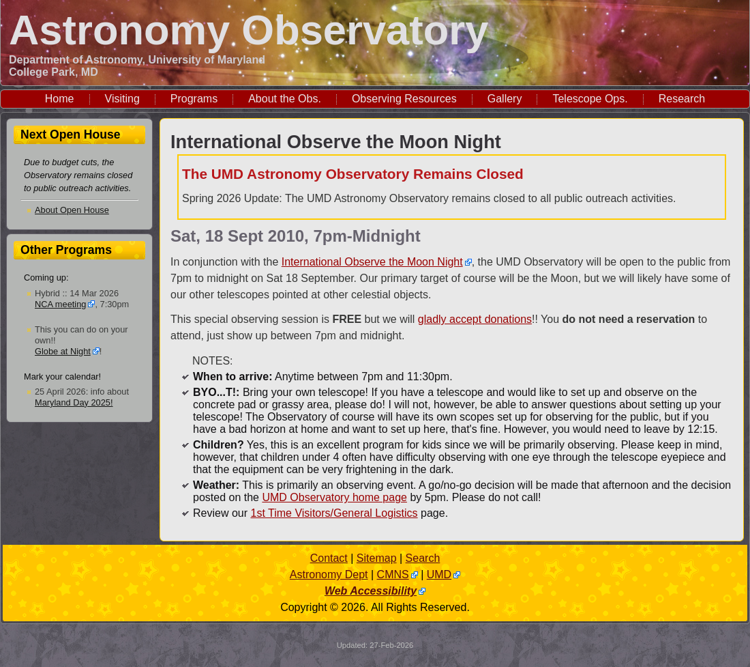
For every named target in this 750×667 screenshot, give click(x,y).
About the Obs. (284, 98)
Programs (193, 98)
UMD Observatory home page (334, 497)
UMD (439, 574)
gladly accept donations (475, 319)
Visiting (122, 98)
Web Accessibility (371, 591)
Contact (329, 558)
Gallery (504, 98)
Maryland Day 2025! (74, 402)
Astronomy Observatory (248, 29)
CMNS (393, 574)
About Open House (72, 210)
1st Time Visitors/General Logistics (333, 513)
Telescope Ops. (589, 98)
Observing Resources (404, 98)
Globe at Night (63, 351)
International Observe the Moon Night (372, 262)
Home (59, 98)
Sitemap (377, 558)
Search (423, 558)
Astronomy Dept (329, 574)
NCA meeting (60, 304)
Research (682, 98)
